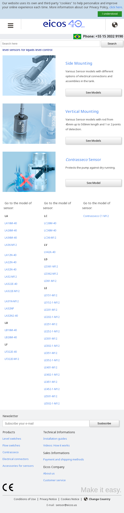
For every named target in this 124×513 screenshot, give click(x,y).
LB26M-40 (11, 337)
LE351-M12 (50, 353)
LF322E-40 (11, 352)
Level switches (12, 438)
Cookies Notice (70, 499)
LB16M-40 (11, 330)
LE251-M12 (50, 324)
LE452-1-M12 (52, 389)
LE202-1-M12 (52, 317)
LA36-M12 (11, 245)
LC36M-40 (50, 230)
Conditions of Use (25, 499)
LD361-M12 (51, 266)
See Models (93, 92)
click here (115, 7)
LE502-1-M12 (52, 403)
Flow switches (11, 445)
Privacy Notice (48, 499)
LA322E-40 (11, 284)
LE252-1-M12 (52, 331)
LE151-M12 (50, 295)
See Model (93, 183)
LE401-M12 (50, 367)
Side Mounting (78, 63)
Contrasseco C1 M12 (96, 216)
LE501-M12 (50, 396)
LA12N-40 (10, 255)
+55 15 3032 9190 (109, 36)
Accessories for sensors (18, 466)
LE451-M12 (50, 382)
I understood (110, 13)
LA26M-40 (11, 230)
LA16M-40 (11, 223)
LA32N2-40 (11, 315)
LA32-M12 (11, 276)
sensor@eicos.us (66, 505)
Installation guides (55, 438)
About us (49, 473)
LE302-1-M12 (52, 346)
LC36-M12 (50, 237)
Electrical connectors (16, 459)
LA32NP (9, 308)
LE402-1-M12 (52, 374)
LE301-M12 (50, 338)
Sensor (83, 159)
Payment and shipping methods (63, 459)
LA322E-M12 (12, 291)
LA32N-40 (10, 269)
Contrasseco (11, 452)
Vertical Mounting (82, 111)
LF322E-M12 (12, 359)
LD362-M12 (51, 273)
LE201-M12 (50, 310)
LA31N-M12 (12, 301)
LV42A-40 (49, 252)
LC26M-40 (50, 223)
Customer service (54, 480)
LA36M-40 (11, 237)
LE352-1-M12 (52, 360)
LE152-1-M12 (52, 302)
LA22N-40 (10, 262)
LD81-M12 (50, 281)
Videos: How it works (56, 445)
